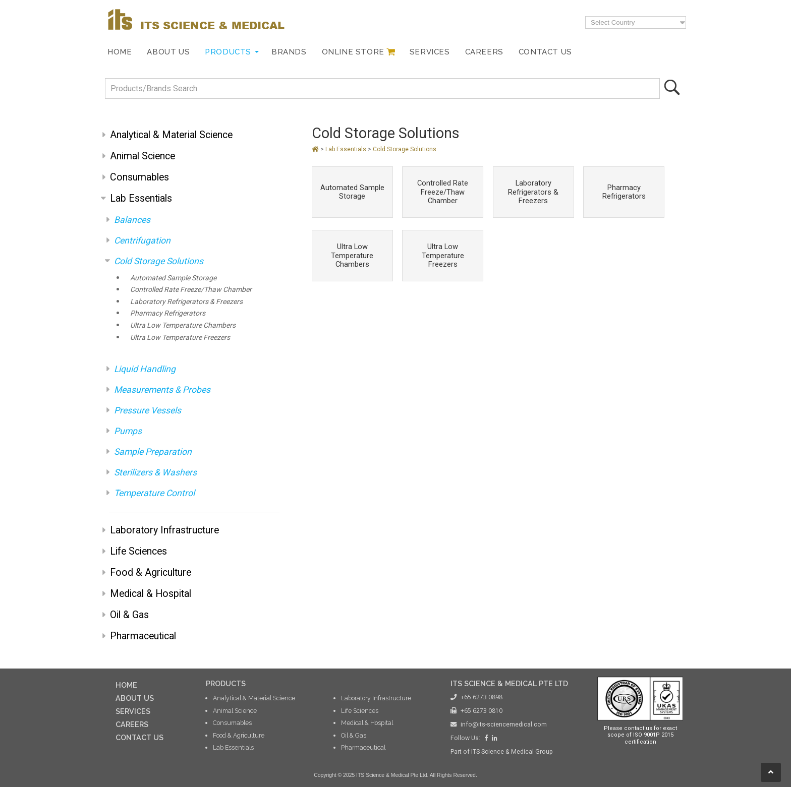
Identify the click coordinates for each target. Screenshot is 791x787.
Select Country (613, 22)
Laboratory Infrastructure (164, 530)
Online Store (353, 51)
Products (228, 51)
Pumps (128, 431)
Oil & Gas (129, 615)
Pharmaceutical (143, 636)
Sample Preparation (153, 452)
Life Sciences (138, 551)
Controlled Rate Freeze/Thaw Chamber (191, 289)
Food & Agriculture (150, 572)
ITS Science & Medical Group (512, 751)
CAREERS (132, 724)
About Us (168, 51)
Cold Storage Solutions (158, 261)
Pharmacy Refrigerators (167, 313)
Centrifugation (142, 240)
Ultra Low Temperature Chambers (183, 325)
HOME (126, 685)
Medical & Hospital (150, 593)
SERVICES (133, 711)
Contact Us (545, 51)
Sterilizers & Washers (155, 472)
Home (119, 51)
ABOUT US (135, 698)
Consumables (139, 177)
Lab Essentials (141, 198)
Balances (132, 220)
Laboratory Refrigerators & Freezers (186, 301)
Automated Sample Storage (173, 278)
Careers (484, 51)
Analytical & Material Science (171, 135)
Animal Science (142, 156)
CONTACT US (139, 737)
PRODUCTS (226, 683)
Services (430, 51)
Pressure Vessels (147, 410)
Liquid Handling (145, 369)
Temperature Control (154, 493)
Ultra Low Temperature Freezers (180, 337)
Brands (289, 51)
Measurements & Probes (162, 390)
